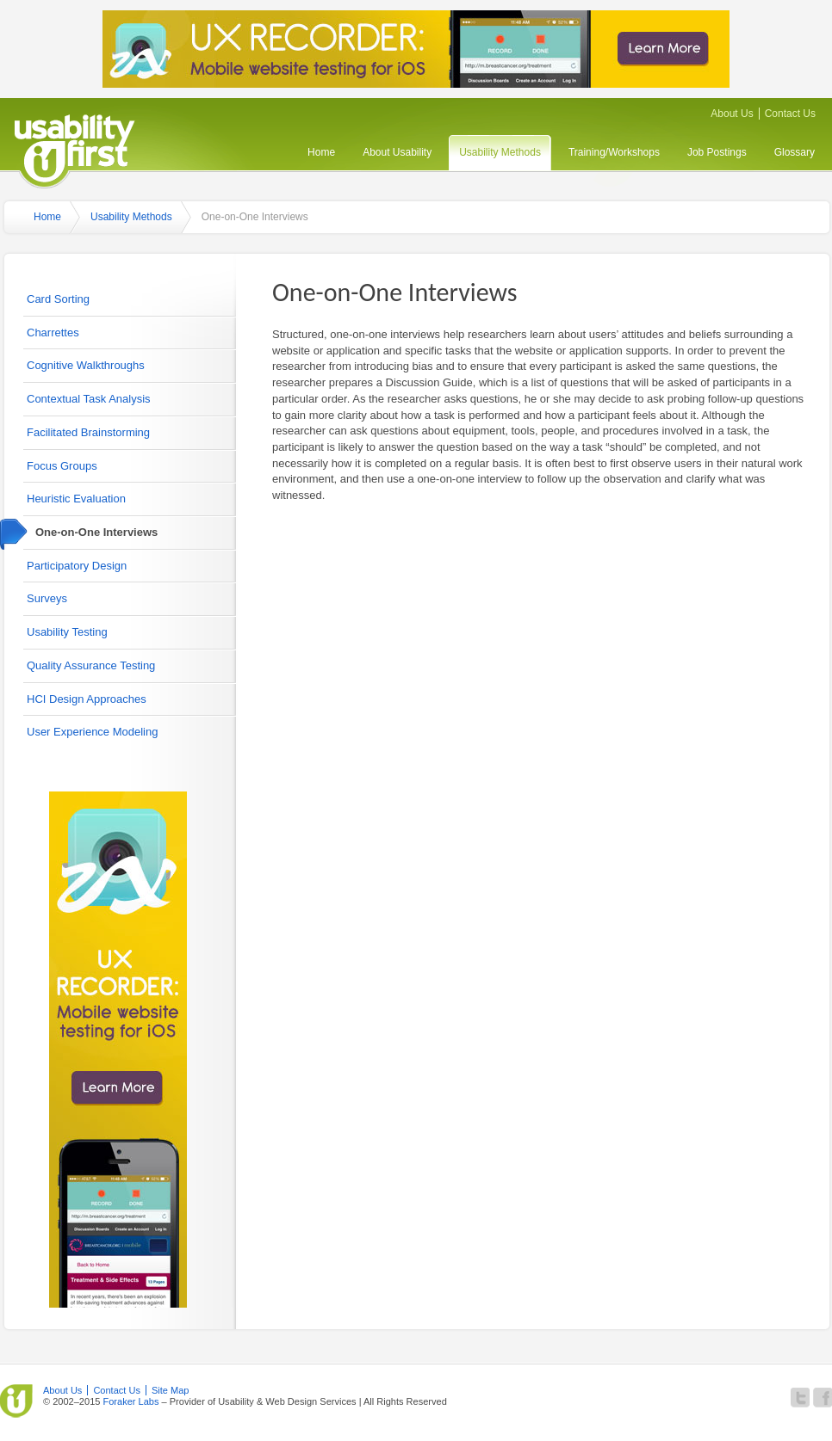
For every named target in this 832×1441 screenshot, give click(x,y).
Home (321, 152)
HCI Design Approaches (86, 699)
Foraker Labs (130, 1401)
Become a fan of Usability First (822, 1397)
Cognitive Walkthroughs (86, 365)
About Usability (397, 152)
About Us (732, 114)
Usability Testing (67, 631)
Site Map (170, 1390)
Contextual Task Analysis (89, 398)
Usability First (75, 148)
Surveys (47, 598)
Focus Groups (62, 465)
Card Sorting (58, 299)
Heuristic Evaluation (76, 498)
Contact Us (790, 114)
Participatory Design (77, 565)
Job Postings (717, 152)
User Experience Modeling (92, 731)
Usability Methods (500, 152)
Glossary (794, 152)
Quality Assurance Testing (91, 665)
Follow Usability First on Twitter (800, 1397)
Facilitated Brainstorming (88, 432)
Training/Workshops (614, 152)
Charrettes (53, 332)
